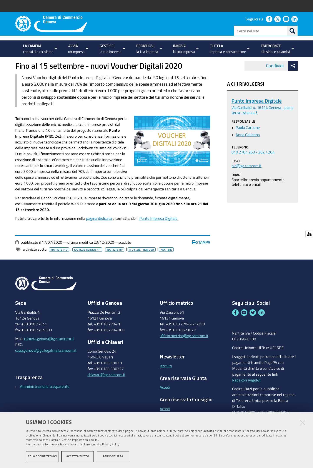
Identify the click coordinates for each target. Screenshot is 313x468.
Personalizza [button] (113, 456)
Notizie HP (115, 261)
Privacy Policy (110, 444)
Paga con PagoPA (246, 392)
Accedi (165, 399)
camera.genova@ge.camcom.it (49, 351)
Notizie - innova (141, 261)
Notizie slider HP (87, 261)
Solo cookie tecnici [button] (42, 456)
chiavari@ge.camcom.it (106, 387)
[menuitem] (38, 48)
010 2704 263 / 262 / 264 (253, 164)
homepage (33, 61)
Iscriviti (166, 378)
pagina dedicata (99, 230)
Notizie (54, 61)
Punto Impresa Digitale (158, 230)
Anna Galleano (248, 147)
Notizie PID (59, 261)
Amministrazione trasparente (44, 399)
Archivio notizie (76, 61)
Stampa (201, 254)
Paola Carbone (248, 140)
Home (18, 61)
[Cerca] (292, 30)
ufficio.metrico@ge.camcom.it (184, 348)
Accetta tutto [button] (77, 456)
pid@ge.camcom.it (246, 178)
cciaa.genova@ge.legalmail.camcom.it (46, 362)
